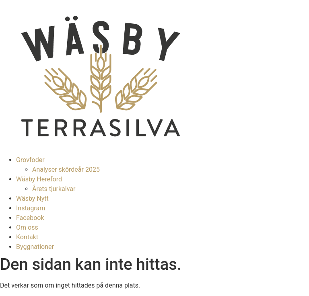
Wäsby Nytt (32, 198)
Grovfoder (30, 160)
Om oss (27, 227)
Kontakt (27, 237)
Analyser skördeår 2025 (66, 169)
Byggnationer (35, 247)
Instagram (30, 208)
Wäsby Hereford (39, 179)
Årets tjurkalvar (53, 189)
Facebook (30, 218)
